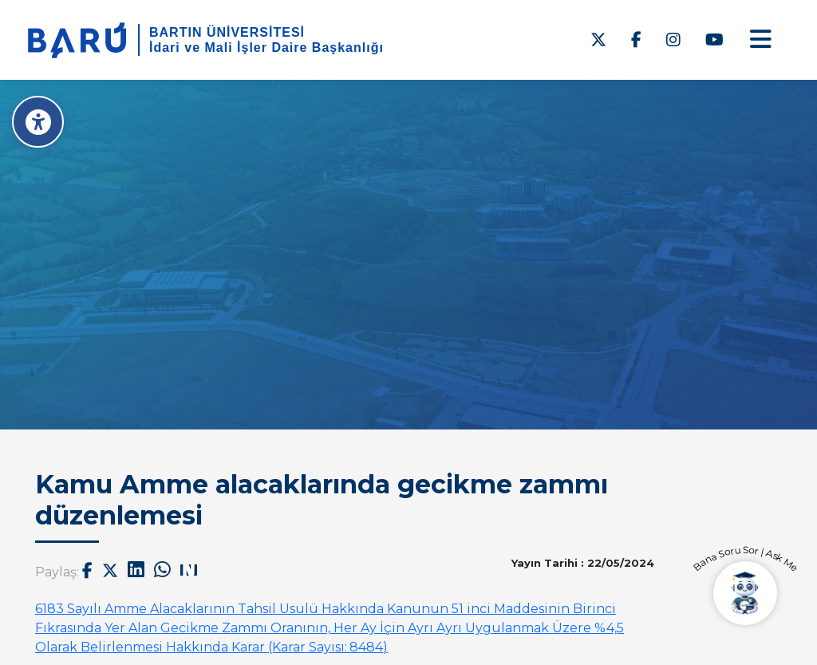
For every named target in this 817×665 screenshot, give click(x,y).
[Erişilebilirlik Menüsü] (38, 122)
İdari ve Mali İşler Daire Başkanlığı (266, 47)
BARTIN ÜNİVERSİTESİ (227, 32)
